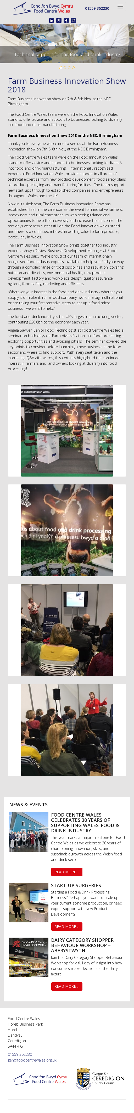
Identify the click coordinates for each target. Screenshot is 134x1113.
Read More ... (66, 871)
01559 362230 (97, 8)
